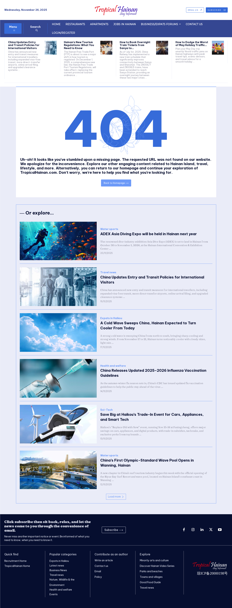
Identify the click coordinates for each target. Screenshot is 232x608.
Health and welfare (113, 365)
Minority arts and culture (154, 560)
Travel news (108, 272)
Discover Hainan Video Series (157, 566)
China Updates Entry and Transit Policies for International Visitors (23, 45)
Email (98, 571)
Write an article (104, 560)
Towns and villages (151, 577)
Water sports (109, 229)
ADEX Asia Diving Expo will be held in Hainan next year (148, 234)
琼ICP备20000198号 (212, 573)
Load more (116, 496)
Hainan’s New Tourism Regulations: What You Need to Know (79, 45)
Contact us (101, 566)
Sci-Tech (106, 409)
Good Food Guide (150, 582)
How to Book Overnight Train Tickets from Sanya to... (135, 45)
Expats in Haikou (111, 318)
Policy (98, 577)
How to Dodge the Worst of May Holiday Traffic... (191, 44)
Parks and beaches (151, 571)
